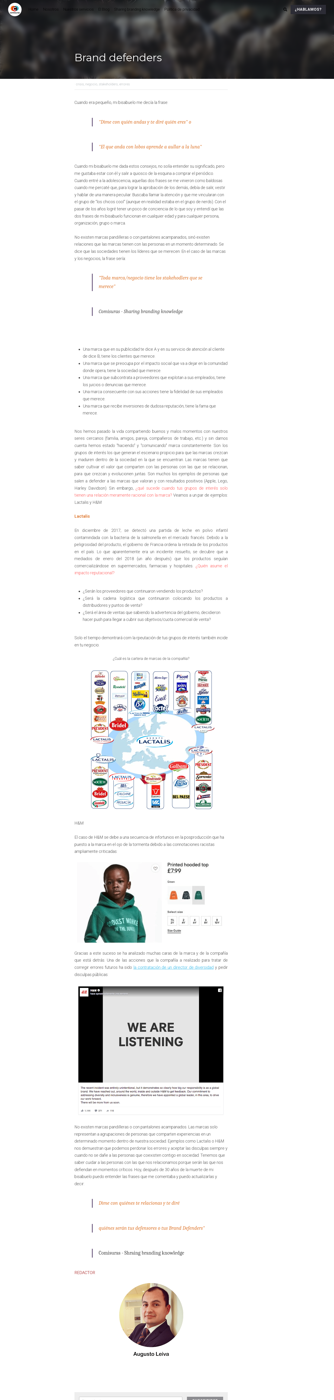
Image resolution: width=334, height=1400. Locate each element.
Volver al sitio (86, 1347)
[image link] (17, 9)
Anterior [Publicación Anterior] (82, 1319)
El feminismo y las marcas (110, 1325)
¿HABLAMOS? (308, 9)
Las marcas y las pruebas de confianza (207, 1329)
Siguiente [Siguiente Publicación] (177, 1319)
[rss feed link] (257, 1347)
